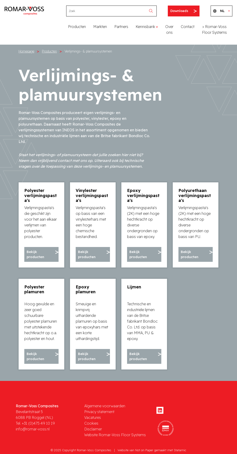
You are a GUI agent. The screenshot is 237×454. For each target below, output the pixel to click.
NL (221, 11)
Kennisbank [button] (145, 26)
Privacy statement (99, 411)
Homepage (26, 51)
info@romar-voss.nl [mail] (33, 428)
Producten (49, 51)
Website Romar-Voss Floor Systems (115, 434)
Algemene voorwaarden (104, 405)
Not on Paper (144, 449)
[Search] (107, 11)
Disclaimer (93, 428)
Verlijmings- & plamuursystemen (88, 51)
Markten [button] (100, 26)
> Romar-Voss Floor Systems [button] (214, 29)
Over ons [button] (169, 29)
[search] (152, 11)
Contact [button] (187, 26)
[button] (41, 254)
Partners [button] (121, 26)
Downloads (183, 11)
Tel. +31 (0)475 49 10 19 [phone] (35, 422)
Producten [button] (77, 26)
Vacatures (92, 416)
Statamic (180, 449)
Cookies (91, 422)
